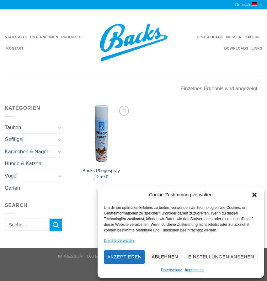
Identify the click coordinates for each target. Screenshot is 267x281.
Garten (12, 188)
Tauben (13, 127)
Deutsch (248, 5)
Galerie (253, 37)
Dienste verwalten (119, 240)
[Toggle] (59, 127)
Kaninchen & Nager (26, 151)
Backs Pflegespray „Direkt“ (101, 173)
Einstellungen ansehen (221, 256)
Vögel (11, 175)
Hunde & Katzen (23, 163)
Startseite (16, 37)
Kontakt (15, 48)
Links (256, 48)
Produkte (71, 37)
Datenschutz (171, 270)
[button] (254, 195)
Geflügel (14, 139)
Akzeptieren (124, 256)
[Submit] (56, 225)
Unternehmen (44, 37)
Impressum (194, 270)
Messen (234, 37)
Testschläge (209, 37)
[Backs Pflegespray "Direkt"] (101, 134)
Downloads (236, 48)
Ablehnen (165, 256)
